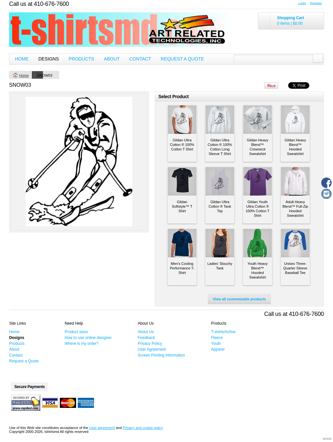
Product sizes (76, 332)
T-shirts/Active (223, 332)
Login (302, 3)
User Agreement (152, 349)
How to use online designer (88, 337)
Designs (48, 58)
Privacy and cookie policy (143, 428)
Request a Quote (182, 58)
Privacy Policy (150, 343)
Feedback (146, 337)
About (112, 58)
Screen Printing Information (161, 355)
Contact (140, 58)
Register (316, 3)
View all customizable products (239, 299)
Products (81, 58)
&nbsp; (182, 119)
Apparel (217, 349)
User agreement (102, 428)
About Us (146, 332)
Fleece (217, 337)
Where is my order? (82, 343)
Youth (216, 343)
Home (22, 58)
